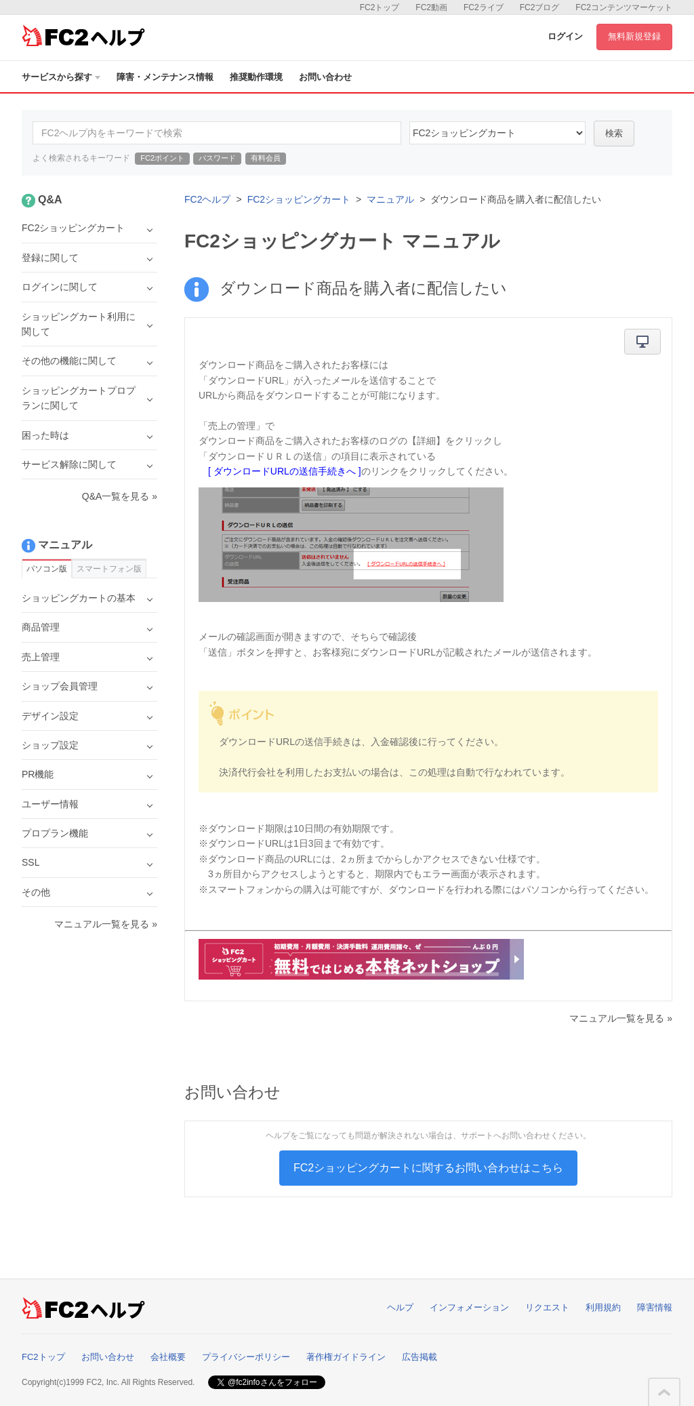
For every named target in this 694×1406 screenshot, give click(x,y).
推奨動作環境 (256, 77)
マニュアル (390, 199)
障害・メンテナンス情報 (165, 77)
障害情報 (654, 1307)
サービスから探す (61, 77)
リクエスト (547, 1307)
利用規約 (603, 1307)
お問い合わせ (325, 77)
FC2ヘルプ (207, 199)
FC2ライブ (484, 7)
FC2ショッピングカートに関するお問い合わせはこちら (428, 1167)
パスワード (217, 158)
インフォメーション (469, 1307)
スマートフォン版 (109, 569)
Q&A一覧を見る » (119, 496)
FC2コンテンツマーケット (623, 7)
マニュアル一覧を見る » (620, 1018)
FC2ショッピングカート (298, 199)
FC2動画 (431, 7)
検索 (614, 133)
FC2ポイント (162, 158)
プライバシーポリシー (246, 1357)
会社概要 (168, 1357)
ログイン (565, 36)
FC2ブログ (540, 7)
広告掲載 (419, 1357)
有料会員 (266, 158)
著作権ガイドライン (346, 1357)
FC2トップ (380, 7)
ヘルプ (400, 1307)
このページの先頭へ (664, 1392)
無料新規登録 (634, 36)
